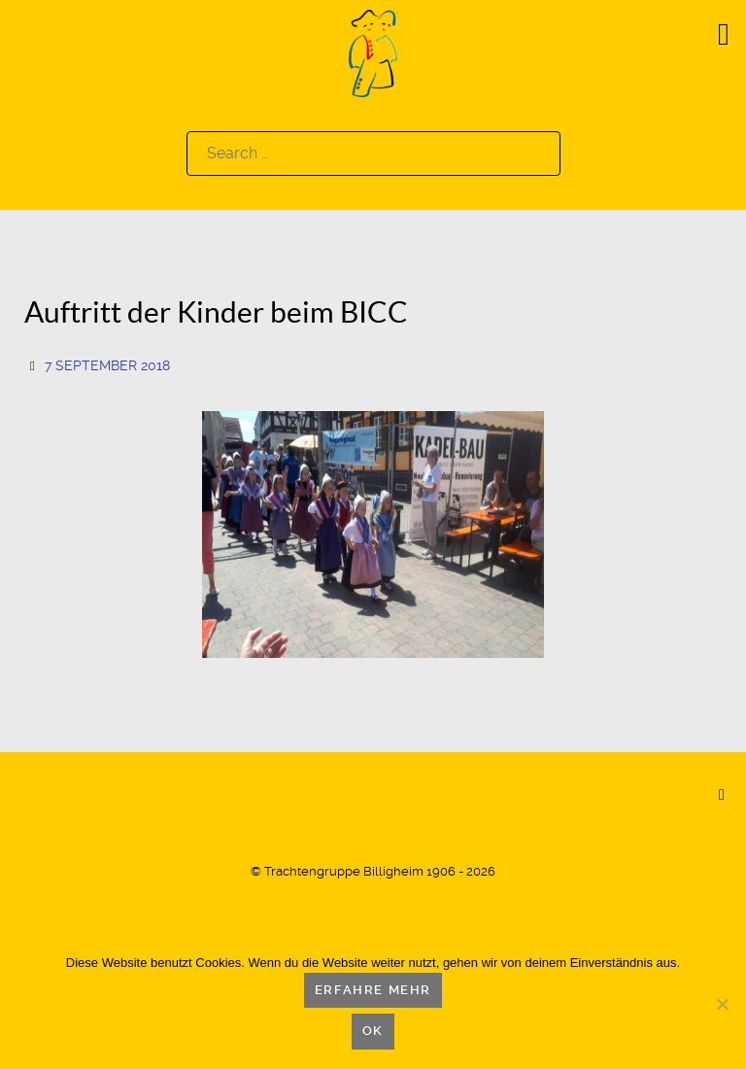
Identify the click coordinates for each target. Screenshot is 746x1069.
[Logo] (373, 52)
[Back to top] (721, 794)
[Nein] (721, 1004)
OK (373, 1030)
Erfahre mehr (373, 990)
